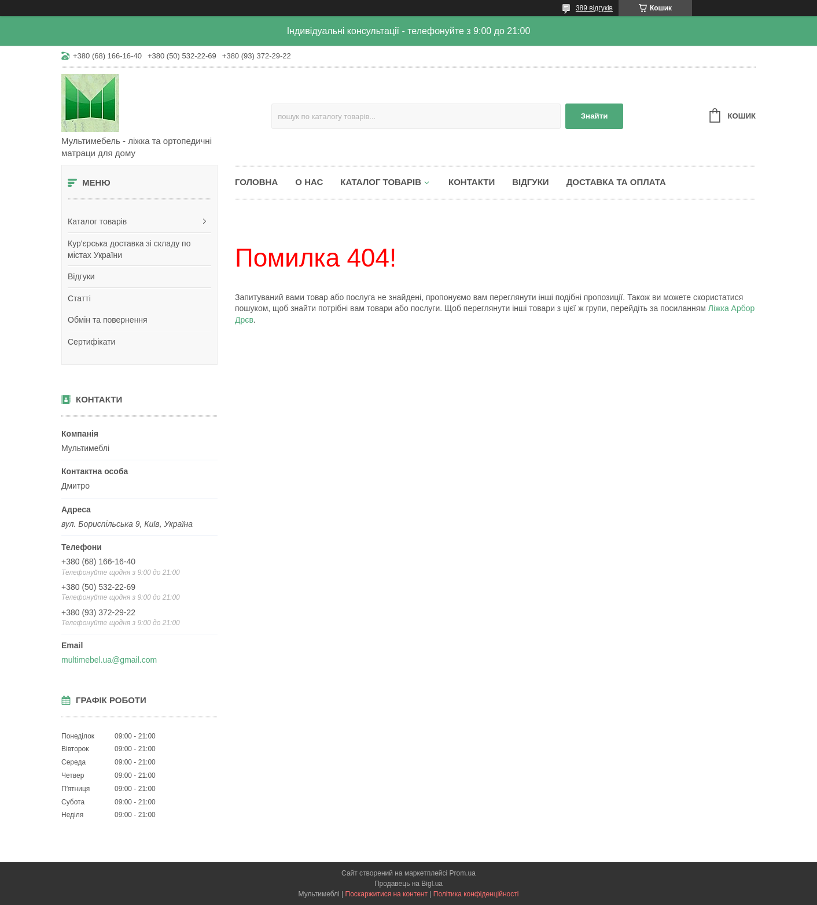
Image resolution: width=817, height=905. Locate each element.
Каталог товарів (97, 221)
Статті (79, 298)
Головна (256, 182)
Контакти (471, 182)
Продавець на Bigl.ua (408, 884)
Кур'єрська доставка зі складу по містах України (129, 249)
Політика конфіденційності (476, 894)
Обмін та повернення (108, 319)
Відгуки (81, 276)
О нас (309, 182)
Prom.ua (463, 873)
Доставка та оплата (616, 182)
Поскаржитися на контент (386, 894)
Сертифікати (91, 341)
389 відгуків (594, 8)
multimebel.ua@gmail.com (109, 659)
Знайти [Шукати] (594, 116)
